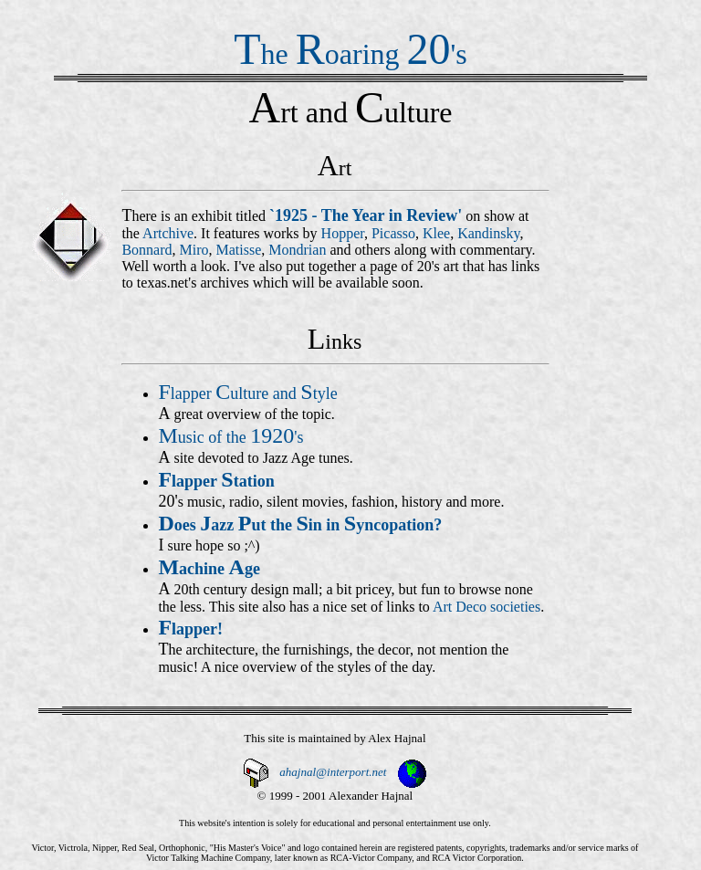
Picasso (393, 233)
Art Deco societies (486, 606)
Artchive (168, 233)
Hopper (342, 233)
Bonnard (146, 249)
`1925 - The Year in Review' (365, 215)
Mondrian (297, 249)
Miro (194, 249)
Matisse (239, 249)
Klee (436, 233)
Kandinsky (488, 233)
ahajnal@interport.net (332, 772)
